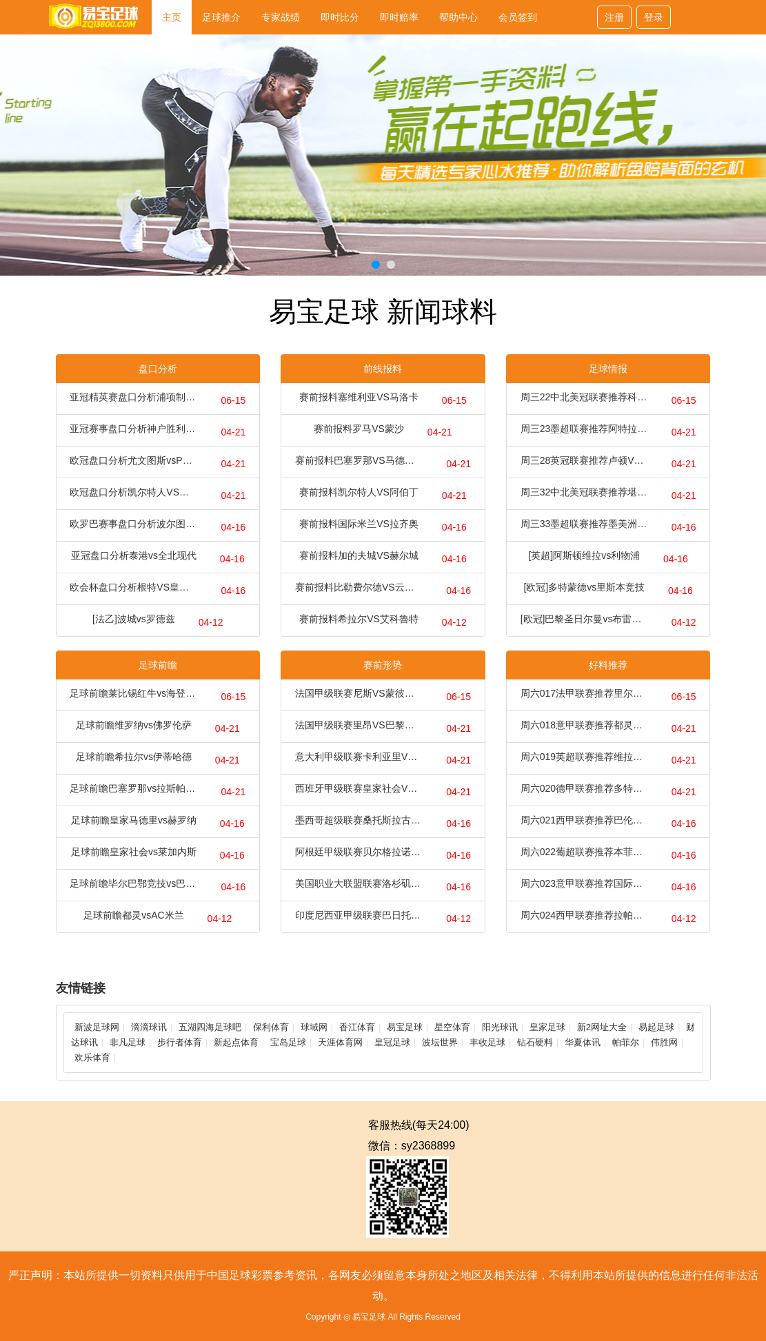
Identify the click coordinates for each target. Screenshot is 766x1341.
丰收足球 (487, 1042)
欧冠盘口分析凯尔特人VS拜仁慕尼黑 (133, 492)
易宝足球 (405, 1027)
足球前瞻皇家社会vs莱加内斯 (133, 851)
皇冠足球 (392, 1042)
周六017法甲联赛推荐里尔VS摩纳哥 (584, 693)
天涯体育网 (340, 1042)
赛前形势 (382, 664)
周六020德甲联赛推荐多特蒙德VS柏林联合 (584, 788)
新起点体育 (236, 1042)
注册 (614, 17)
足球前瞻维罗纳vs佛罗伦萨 (134, 724)
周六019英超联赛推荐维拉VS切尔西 (584, 756)
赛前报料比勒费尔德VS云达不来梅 (359, 587)
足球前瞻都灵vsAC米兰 (133, 915)
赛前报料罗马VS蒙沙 (359, 428)
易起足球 (656, 1027)
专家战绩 (280, 17)
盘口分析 (158, 368)
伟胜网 (664, 1042)
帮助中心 (458, 17)
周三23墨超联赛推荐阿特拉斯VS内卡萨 (584, 428)
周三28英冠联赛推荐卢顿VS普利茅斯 (584, 460)
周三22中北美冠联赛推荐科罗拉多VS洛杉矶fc (584, 396)
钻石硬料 (535, 1042)
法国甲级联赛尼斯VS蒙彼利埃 (359, 693)
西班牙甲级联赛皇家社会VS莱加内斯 (359, 788)
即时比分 (340, 17)
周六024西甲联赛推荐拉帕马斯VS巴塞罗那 (584, 915)
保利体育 (271, 1027)
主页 (171, 17)
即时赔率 (399, 17)
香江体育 (357, 1027)
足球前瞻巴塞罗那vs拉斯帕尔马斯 (133, 788)
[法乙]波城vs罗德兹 (133, 618)
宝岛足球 (288, 1042)
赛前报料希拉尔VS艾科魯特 (359, 618)
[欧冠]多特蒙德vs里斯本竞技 (584, 587)
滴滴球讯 (149, 1027)
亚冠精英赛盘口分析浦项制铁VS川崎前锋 (133, 396)
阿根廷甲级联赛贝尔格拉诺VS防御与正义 (359, 851)
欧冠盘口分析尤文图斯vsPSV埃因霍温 (133, 460)
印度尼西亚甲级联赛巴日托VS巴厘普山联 (359, 915)
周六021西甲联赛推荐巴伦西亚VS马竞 (584, 820)
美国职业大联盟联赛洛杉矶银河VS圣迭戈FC (359, 883)
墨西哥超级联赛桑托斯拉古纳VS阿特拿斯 (359, 820)
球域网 (314, 1027)
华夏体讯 (583, 1042)
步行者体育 (179, 1042)
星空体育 (452, 1027)
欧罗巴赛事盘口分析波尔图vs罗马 (133, 523)
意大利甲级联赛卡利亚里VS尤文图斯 (359, 756)
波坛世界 (440, 1042)
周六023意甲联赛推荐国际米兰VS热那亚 (584, 883)
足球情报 (608, 368)
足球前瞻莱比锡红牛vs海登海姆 (133, 693)
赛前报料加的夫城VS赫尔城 (359, 555)
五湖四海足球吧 (210, 1027)
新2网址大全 (602, 1027)
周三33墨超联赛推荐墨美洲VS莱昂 (584, 523)
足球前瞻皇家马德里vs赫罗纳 (133, 820)
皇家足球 (547, 1027)
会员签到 (517, 17)
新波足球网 (96, 1027)
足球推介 (221, 17)
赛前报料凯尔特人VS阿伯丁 (359, 492)
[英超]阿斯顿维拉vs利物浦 (584, 555)
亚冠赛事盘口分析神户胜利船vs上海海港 (133, 428)
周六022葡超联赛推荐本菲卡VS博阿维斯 (584, 851)
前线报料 (382, 368)
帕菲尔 (625, 1042)
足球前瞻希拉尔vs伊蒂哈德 (134, 756)
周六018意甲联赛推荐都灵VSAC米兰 (584, 724)
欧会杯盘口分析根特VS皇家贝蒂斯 (133, 587)
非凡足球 (127, 1042)
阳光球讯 (500, 1027)
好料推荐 (608, 664)
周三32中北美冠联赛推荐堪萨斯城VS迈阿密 (584, 492)
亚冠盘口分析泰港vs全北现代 (133, 555)
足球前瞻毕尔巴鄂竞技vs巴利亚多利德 (133, 883)
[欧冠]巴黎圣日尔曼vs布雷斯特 (584, 618)
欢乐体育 (92, 1057)
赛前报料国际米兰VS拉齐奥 (359, 523)
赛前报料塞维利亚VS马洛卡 (359, 396)
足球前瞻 (158, 664)
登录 (653, 17)
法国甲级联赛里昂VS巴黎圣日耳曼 (359, 724)
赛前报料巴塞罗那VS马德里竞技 (359, 460)
